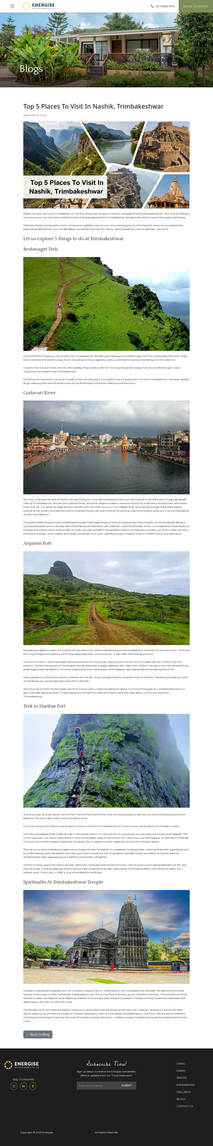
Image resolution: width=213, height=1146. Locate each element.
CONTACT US (185, 1106)
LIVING (181, 1063)
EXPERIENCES (185, 1084)
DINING (181, 1070)
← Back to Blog (38, 1034)
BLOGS (181, 1099)
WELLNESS (183, 1091)
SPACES (182, 1077)
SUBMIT (126, 1085)
